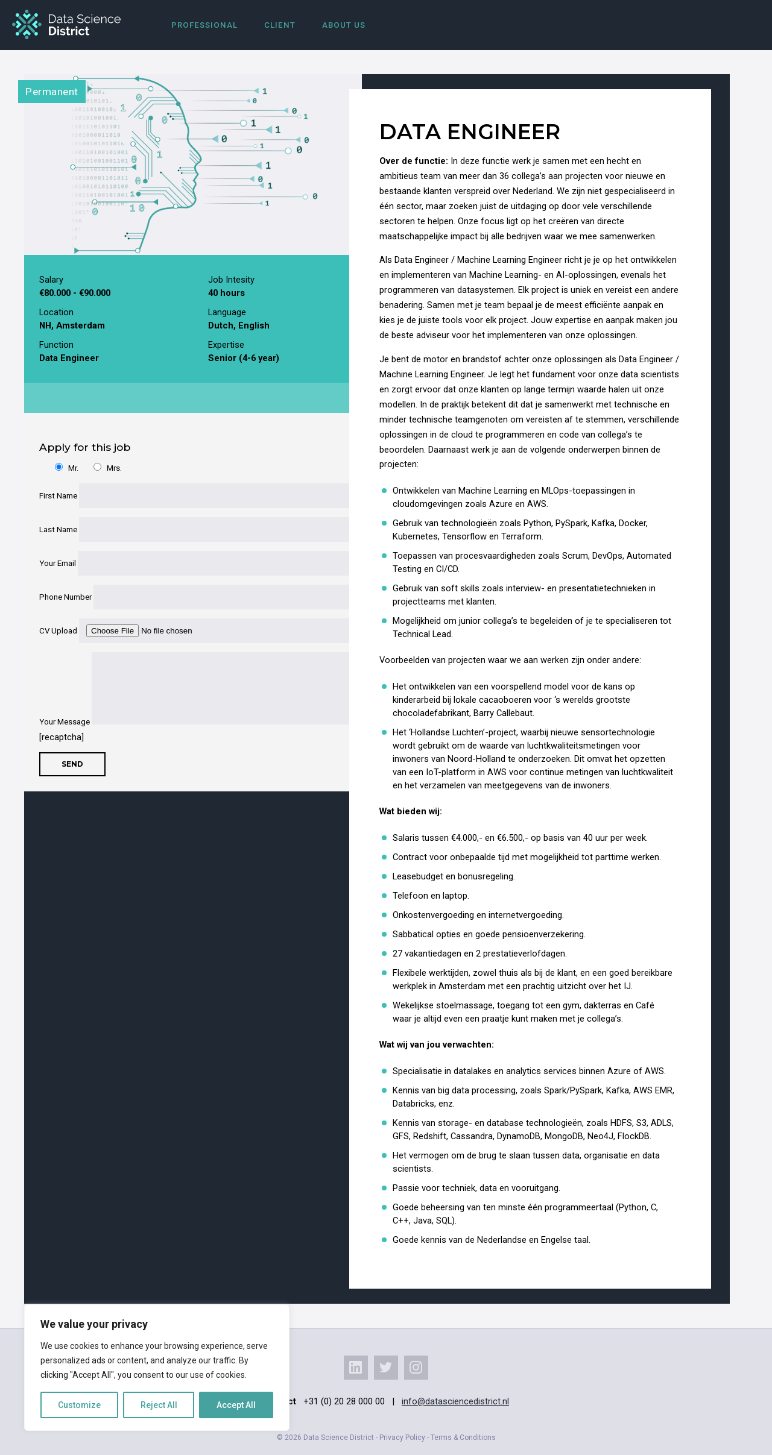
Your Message (185, 721)
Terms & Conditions (463, 1437)
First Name (185, 495)
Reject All (159, 1405)
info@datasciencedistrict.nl (455, 1401)
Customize (79, 1405)
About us (343, 25)
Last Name (185, 529)
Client (280, 25)
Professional (204, 25)
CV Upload (185, 630)
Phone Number (185, 597)
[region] (157, 1367)
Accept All (236, 1405)
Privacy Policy (402, 1437)
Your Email (185, 563)
